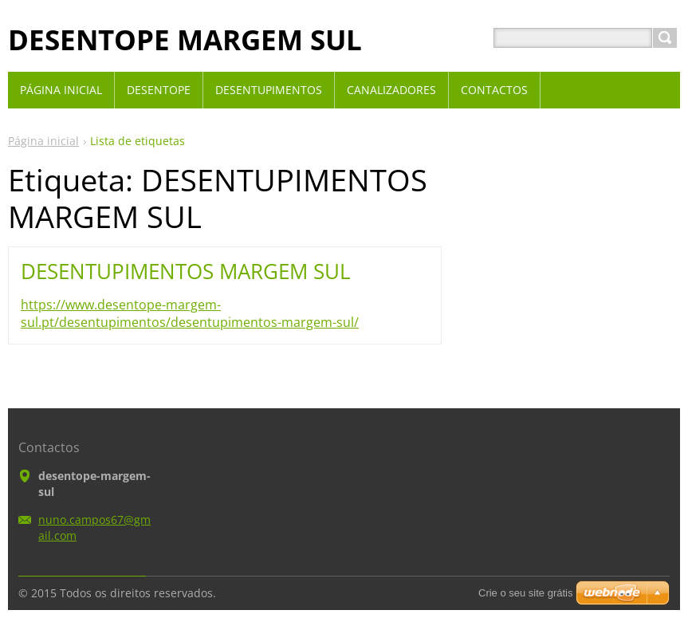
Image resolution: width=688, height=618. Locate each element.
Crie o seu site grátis (525, 593)
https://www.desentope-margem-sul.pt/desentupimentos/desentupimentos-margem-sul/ (190, 313)
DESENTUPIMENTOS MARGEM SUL (186, 271)
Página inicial (43, 140)
